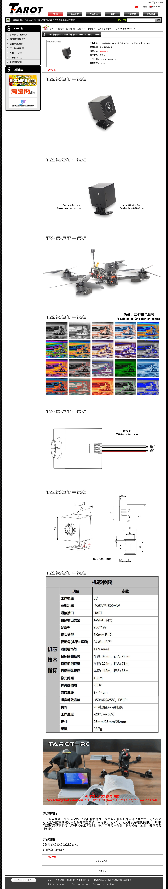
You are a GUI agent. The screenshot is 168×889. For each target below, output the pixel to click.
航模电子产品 (16, 53)
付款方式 (132, 14)
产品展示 (94, 14)
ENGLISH (156, 6)
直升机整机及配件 (18, 39)
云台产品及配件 (17, 44)
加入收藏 (159, 2)
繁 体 (145, 6)
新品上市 (75, 14)
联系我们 (151, 14)
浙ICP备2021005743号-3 (103, 884)
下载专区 (113, 14)
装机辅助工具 (16, 57)
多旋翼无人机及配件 (19, 34)
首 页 (55, 14)
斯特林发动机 (16, 62)
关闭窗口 (102, 871)
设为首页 (150, 2)
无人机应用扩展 (17, 48)
